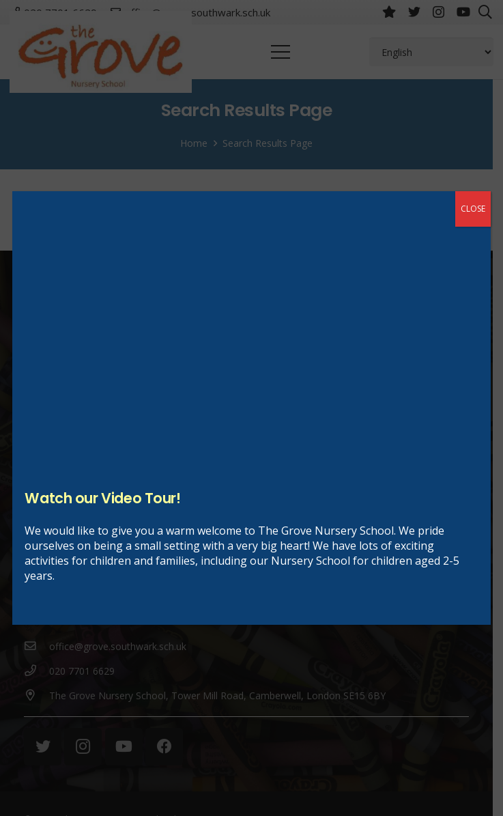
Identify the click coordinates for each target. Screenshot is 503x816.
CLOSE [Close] (473, 208)
